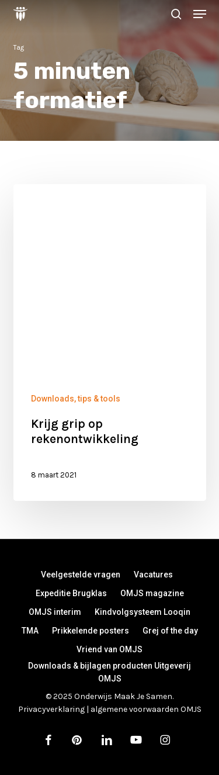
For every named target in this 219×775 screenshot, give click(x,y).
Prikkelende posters (90, 630)
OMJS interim (55, 612)
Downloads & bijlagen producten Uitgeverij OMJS (109, 667)
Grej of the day (170, 630)
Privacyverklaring (51, 709)
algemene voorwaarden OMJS (146, 709)
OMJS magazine (152, 593)
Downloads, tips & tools (75, 398)
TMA (30, 630)
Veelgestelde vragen (80, 574)
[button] (199, 14)
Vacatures (153, 574)
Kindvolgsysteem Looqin (142, 612)
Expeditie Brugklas (71, 593)
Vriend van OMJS (109, 649)
